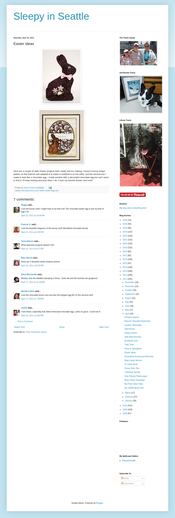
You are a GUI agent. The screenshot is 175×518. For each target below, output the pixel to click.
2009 (125, 409)
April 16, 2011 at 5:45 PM (32, 232)
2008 (125, 413)
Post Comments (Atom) (36, 332)
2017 (125, 255)
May (127, 310)
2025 (125, 224)
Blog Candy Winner (133, 360)
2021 (125, 240)
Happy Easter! (131, 333)
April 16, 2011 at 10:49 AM (33, 215)
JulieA (24, 308)
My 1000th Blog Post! (134, 388)
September (130, 294)
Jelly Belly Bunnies (133, 337)
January (129, 400)
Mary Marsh (26, 258)
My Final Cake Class (134, 384)
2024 (125, 228)
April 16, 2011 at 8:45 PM (32, 265)
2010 (125, 405)
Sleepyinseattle (129, 460)
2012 (125, 275)
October (129, 290)
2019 (125, 247)
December (130, 282)
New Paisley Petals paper (136, 376)
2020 (125, 243)
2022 (125, 236)
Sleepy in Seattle (51, 16)
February (129, 397)
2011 (125, 279)
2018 (125, 251)
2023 (125, 232)
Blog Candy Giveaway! (135, 380)
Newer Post (19, 327)
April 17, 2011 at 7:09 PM (32, 299)
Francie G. (26, 224)
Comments (127, 483)
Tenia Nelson (27, 241)
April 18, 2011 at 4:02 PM (32, 315)
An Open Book (131, 364)
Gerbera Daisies (132, 317)
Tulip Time (129, 344)
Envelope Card (131, 341)
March (128, 393)
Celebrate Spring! (132, 372)
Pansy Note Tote (132, 368)
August (128, 298)
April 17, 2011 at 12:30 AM (33, 282)
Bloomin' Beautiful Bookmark (137, 321)
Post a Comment (25, 321)
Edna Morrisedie (29, 274)
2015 (125, 263)
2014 (125, 267)
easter (41, 191)
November (130, 286)
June (127, 306)
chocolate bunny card (30, 191)
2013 (125, 271)
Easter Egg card (51, 191)
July (127, 302)
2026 (125, 220)
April (127, 314)
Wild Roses (130, 329)
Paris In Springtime (133, 348)
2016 (125, 259)
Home (62, 327)
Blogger (99, 503)
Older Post (104, 327)
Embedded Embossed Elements (139, 356)
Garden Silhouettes (133, 325)
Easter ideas (130, 352)
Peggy (24, 205)
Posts (125, 478)
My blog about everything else (132, 208)
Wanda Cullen (27, 291)
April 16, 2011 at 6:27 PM (32, 249)
